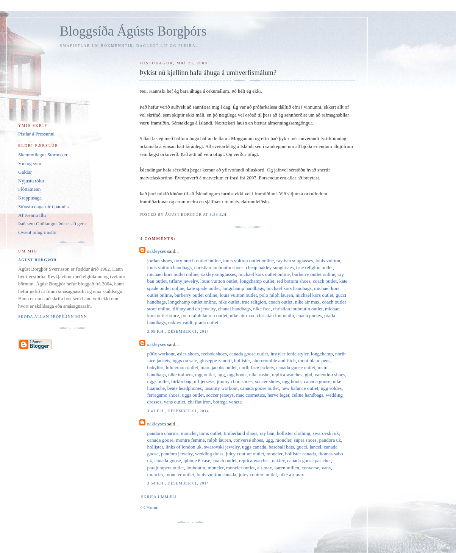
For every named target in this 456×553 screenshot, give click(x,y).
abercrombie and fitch (274, 360)
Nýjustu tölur (31, 181)
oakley (278, 460)
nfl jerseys (204, 381)
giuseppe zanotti (216, 360)
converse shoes (248, 440)
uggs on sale (185, 360)
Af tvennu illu (32, 215)
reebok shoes (214, 354)
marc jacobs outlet (219, 367)
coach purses (309, 315)
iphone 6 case (196, 460)
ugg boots (237, 374)
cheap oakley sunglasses (270, 267)
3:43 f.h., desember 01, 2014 (178, 411)
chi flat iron (199, 402)
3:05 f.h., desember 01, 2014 (178, 331)
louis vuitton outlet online (248, 260)
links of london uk (183, 447)
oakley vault (180, 322)
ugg (221, 374)
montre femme (190, 440)
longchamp (322, 354)
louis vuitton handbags (169, 267)
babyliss (155, 367)
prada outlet (206, 322)
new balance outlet (299, 388)
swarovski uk (326, 433)
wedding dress (209, 453)
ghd (308, 374)
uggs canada (254, 447)
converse (310, 467)
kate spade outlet (203, 288)
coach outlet (325, 281)
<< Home (148, 507)
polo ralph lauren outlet (204, 315)
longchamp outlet (257, 281)
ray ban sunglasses (294, 260)
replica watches (287, 374)
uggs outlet (158, 381)
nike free (262, 309)
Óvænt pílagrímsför (37, 232)
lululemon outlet (182, 367)
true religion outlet (314, 267)
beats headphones (184, 388)
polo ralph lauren (276, 295)
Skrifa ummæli (158, 497)
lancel (315, 447)
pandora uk (330, 440)
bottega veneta (227, 402)
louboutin (195, 467)
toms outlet (210, 433)
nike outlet (229, 302)
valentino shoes (330, 374)
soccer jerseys (220, 395)
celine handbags (307, 395)
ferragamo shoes (163, 395)
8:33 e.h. (218, 214)
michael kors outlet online (172, 274)
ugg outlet (205, 374)
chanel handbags (234, 309)
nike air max (307, 302)
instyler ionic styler (289, 354)
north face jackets (256, 367)
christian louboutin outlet (298, 309)
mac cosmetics (250, 395)
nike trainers (180, 374)
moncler (189, 433)
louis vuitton (327, 260)
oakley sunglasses (218, 274)
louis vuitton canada (216, 474)
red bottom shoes (294, 281)
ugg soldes (331, 388)
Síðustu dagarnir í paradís (43, 206)
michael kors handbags (289, 288)
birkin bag (181, 381)
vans (326, 467)
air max (264, 467)
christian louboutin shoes (219, 267)
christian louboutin (275, 315)
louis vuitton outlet (218, 281)
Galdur (25, 172)
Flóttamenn (29, 189)
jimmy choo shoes (235, 381)
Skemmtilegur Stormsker (42, 154)
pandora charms (162, 433)
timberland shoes (240, 433)
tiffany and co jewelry (194, 309)
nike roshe (259, 374)
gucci (302, 447)
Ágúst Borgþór (37, 260)
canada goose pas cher (309, 460)
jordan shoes (159, 260)
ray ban (267, 433)
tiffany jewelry (183, 281)
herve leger (278, 395)
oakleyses (156, 251)
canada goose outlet (248, 354)
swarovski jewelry (221, 447)
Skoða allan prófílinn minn (52, 317)
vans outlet (174, 402)
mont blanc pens (314, 360)
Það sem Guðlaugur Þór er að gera (52, 223)
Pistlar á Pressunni (36, 134)
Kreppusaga (30, 198)
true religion (254, 302)
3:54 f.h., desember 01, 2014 (178, 483)
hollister (242, 360)
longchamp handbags (243, 288)
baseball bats (281, 447)
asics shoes (188, 354)
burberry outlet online (313, 274)
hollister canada (300, 453)
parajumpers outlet (165, 467)
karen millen (287, 467)
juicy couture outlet (245, 453)
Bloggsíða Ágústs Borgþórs (133, 31)
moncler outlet (240, 467)
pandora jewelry (176, 453)
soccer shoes (267, 381)
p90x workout (161, 354)
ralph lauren (219, 440)
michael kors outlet (314, 295)
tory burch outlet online (197, 260)
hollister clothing (293, 433)
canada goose (317, 381)
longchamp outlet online (192, 302)
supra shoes (305, 440)
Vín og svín (29, 163)
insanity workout (221, 388)
